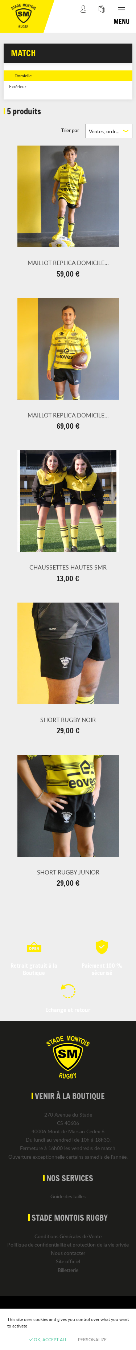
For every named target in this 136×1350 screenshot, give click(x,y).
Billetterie (68, 1270)
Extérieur (17, 86)
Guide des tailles (68, 1196)
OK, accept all (48, 1339)
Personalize (92, 1339)
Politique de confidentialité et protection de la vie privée (68, 1244)
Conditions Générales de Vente (68, 1236)
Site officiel (68, 1261)
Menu (121, 21)
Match (23, 53)
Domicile (23, 75)
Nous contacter (68, 1252)
